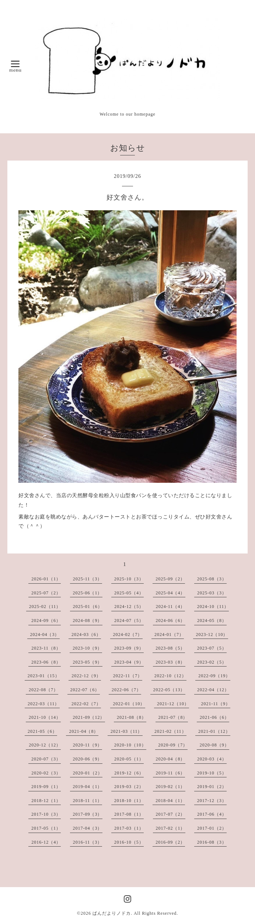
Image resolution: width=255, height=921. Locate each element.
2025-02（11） (45, 606)
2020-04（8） (170, 759)
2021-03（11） (127, 731)
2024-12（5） (129, 606)
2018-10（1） (129, 800)
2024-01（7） (169, 634)
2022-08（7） (43, 689)
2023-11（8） (46, 648)
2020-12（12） (45, 745)
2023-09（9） (129, 648)
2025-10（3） (129, 578)
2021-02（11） (170, 731)
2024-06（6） (170, 620)
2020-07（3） (46, 759)
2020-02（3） (46, 773)
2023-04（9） (129, 662)
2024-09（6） (46, 620)
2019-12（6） (129, 773)
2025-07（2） (46, 592)
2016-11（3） (87, 842)
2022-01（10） (129, 703)
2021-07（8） (173, 717)
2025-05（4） (129, 592)
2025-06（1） (87, 592)
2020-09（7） (173, 745)
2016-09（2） (170, 842)
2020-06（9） (87, 759)
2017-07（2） (170, 814)
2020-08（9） (214, 745)
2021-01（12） (214, 731)
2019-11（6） (170, 773)
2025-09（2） (170, 578)
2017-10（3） (46, 814)
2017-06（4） (212, 814)
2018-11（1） (87, 800)
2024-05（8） (212, 620)
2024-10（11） (213, 606)
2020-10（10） (130, 745)
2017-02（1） (170, 828)
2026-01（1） (46, 578)
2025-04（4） (170, 592)
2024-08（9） (87, 620)
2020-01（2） (87, 773)
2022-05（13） (169, 689)
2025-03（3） (212, 592)
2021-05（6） (42, 731)
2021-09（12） (89, 717)
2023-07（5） (212, 648)
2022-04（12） (213, 689)
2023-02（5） (212, 662)
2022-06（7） (126, 689)
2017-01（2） (212, 828)
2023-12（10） (212, 634)
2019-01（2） (212, 786)
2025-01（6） (87, 606)
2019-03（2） (129, 786)
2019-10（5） (212, 773)
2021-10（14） (45, 717)
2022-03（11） (44, 703)
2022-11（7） (128, 675)
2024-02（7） (128, 634)
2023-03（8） (170, 662)
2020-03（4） (212, 759)
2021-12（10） (173, 703)
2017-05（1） (46, 828)
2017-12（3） (212, 800)
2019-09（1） (46, 786)
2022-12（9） (86, 675)
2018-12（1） (46, 800)
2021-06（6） (214, 717)
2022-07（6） (85, 689)
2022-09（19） (214, 675)
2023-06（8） (46, 662)
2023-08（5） (170, 648)
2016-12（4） (46, 842)
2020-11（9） (87, 745)
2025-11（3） (87, 578)
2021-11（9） (216, 703)
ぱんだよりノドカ (111, 913)
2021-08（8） (131, 717)
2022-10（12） (170, 675)
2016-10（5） (129, 842)
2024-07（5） (129, 620)
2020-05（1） (129, 759)
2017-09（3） (87, 814)
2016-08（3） (212, 842)
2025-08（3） (212, 578)
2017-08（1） (129, 814)
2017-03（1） (129, 828)
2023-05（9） (87, 662)
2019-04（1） (87, 786)
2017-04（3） (87, 828)
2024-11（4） (170, 606)
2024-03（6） (86, 634)
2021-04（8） (83, 731)
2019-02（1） (170, 786)
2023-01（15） (44, 675)
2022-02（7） (86, 703)
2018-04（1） (170, 800)
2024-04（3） (45, 634)
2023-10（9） (87, 648)
